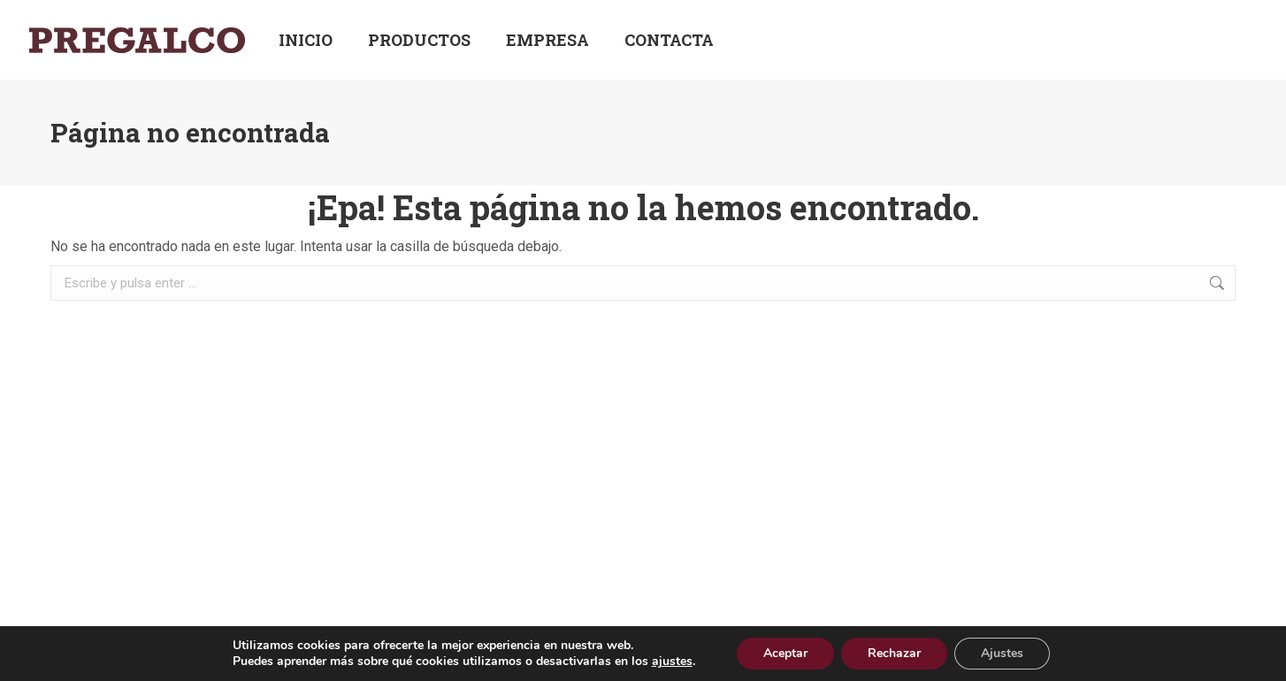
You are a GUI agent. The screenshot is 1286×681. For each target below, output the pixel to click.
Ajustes (1002, 653)
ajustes (672, 662)
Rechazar (894, 653)
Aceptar (785, 653)
